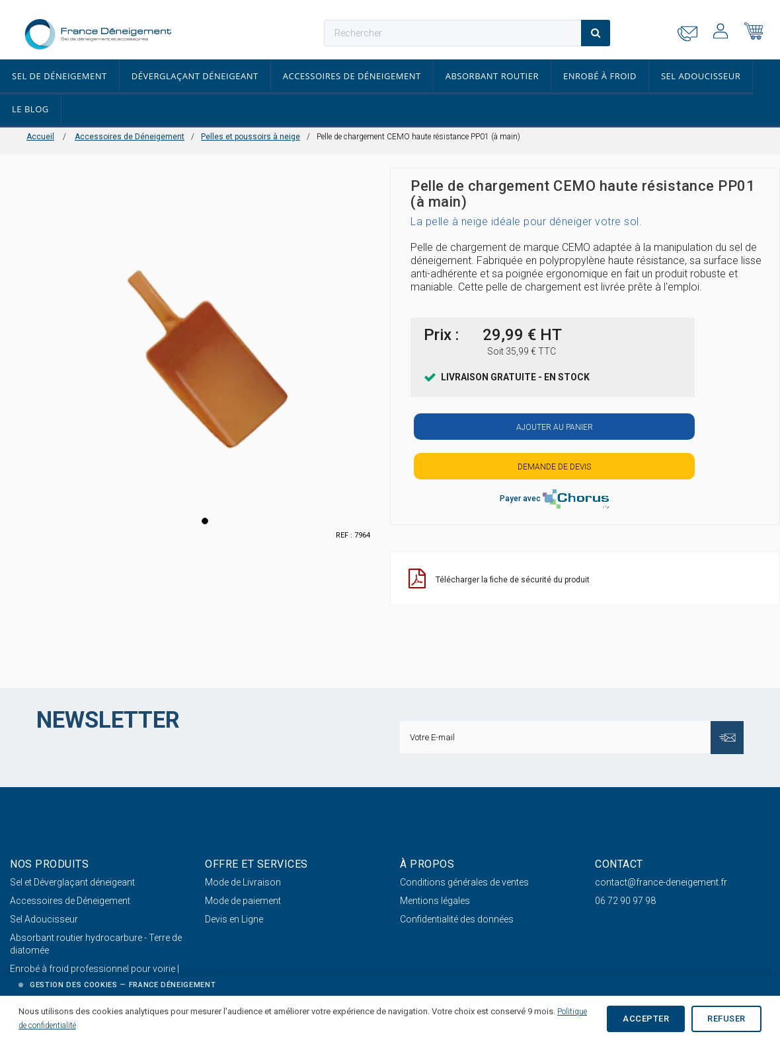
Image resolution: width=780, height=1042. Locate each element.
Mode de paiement (243, 900)
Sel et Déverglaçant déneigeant (72, 882)
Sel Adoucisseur (700, 76)
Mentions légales (435, 900)
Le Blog (30, 109)
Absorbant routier (492, 76)
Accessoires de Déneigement (352, 76)
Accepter (646, 1019)
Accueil (40, 136)
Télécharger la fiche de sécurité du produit (499, 578)
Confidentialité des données (457, 919)
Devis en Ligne (234, 919)
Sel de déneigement (59, 76)
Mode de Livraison (243, 882)
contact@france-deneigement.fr (661, 882)
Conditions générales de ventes (464, 882)
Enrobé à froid (600, 76)
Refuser (726, 1019)
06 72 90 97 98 (625, 900)
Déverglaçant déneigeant (195, 76)
